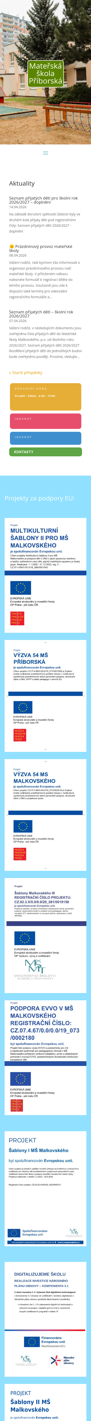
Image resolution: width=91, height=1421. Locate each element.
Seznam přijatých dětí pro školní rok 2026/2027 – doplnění (43, 200)
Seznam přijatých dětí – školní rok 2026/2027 (41, 314)
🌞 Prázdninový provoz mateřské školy (40, 248)
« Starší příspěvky (25, 372)
